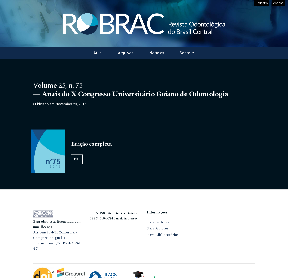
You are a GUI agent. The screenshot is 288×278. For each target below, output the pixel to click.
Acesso (278, 3)
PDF (76, 159)
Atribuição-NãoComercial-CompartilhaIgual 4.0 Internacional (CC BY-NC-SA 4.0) (57, 240)
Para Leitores (158, 222)
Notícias (156, 53)
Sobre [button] (185, 53)
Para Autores (157, 228)
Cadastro (261, 3)
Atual (97, 53)
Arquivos (126, 53)
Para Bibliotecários (162, 234)
